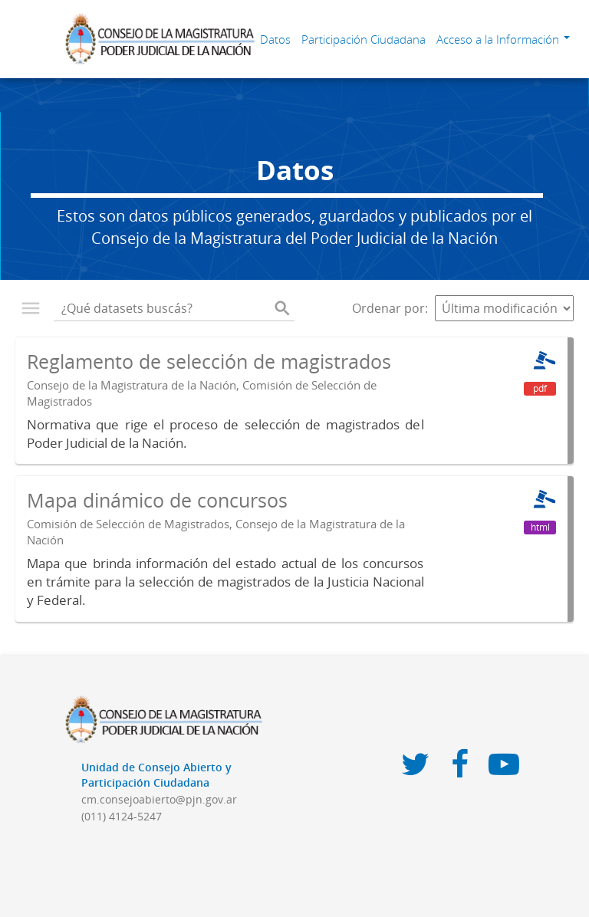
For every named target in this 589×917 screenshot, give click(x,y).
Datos (275, 39)
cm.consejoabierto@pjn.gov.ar (159, 799)
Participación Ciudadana (363, 39)
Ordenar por (388, 308)
